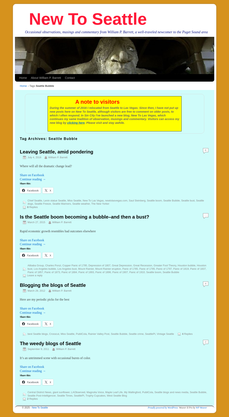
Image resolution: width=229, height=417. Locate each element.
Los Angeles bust (67, 268)
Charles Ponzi (53, 265)
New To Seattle (88, 19)
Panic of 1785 (130, 268)
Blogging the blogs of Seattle (53, 285)
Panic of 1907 (120, 272)
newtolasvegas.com (116, 200)
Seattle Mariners (61, 203)
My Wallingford (132, 392)
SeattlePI (150, 333)
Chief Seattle (35, 200)
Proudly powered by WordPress (163, 407)
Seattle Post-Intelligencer (42, 395)
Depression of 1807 (99, 265)
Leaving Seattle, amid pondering (56, 151)
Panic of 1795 (147, 268)
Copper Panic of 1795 (74, 265)
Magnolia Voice (95, 392)
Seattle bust (188, 200)
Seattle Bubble (171, 200)
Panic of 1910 (137, 272)
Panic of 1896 (103, 272)
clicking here (76, 122)
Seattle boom (154, 200)
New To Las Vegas (93, 200)
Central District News (39, 392)
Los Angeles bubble (45, 268)
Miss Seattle (74, 200)
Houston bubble (186, 265)
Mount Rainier (86, 268)
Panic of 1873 (52, 272)
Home (23, 77)
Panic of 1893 (86, 272)
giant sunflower (61, 392)
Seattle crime (136, 333)
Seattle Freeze (42, 203)
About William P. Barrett (46, 77)
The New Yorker (100, 203)
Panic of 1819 (181, 268)
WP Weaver (201, 407)
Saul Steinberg (137, 200)
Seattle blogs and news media (171, 392)
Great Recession (142, 265)
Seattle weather (81, 203)
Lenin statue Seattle (54, 200)
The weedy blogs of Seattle (50, 343)
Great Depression (122, 265)
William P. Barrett (58, 157)
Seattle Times (64, 395)
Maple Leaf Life (114, 392)
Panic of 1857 (35, 272)
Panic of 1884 (69, 272)
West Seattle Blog (117, 395)
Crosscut (54, 333)
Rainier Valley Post (98, 333)
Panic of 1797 (164, 268)
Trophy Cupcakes (95, 395)
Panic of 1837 (198, 268)
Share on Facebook (32, 175)
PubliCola (81, 333)
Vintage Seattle (165, 333)
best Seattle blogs (38, 333)
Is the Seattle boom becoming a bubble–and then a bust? (84, 217)
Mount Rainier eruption (108, 268)
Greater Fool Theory (165, 265)
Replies (32, 207)
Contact (70, 77)
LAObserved (78, 392)
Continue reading (33, 179)
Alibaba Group (36, 265)
